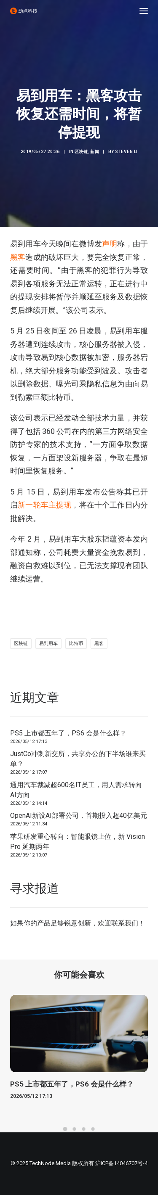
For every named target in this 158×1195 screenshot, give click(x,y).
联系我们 (124, 923)
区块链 (81, 151)
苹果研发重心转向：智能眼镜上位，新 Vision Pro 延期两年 (77, 842)
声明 (109, 243)
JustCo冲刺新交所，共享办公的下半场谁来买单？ (78, 759)
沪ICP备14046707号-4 (121, 1163)
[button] (143, 11)
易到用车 (48, 643)
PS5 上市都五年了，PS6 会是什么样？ (68, 733)
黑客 (17, 257)
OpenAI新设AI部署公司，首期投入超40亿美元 (78, 816)
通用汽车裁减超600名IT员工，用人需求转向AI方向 (76, 790)
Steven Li (126, 151)
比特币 (76, 643)
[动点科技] (23, 11)
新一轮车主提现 (44, 504)
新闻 (94, 151)
